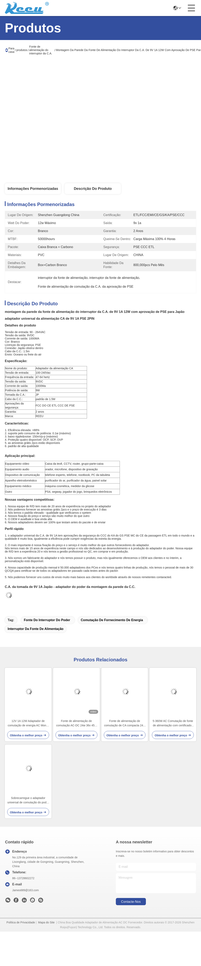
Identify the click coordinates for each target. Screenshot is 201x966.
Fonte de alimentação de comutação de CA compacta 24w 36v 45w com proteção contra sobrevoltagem (124, 723)
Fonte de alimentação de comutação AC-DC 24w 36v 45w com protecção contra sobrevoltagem (76, 723)
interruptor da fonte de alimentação (36, 629)
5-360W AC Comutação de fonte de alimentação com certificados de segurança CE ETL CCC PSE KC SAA (173, 723)
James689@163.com (25, 890)
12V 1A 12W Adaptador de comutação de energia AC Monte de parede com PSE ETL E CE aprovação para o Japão (28, 723)
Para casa (11, 50)
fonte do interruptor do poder (47, 620)
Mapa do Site (46, 922)
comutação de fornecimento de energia (112, 620)
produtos (21, 50)
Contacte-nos (131, 901)
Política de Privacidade (20, 922)
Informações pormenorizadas (33, 189)
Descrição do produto (93, 189)
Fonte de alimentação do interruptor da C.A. (40, 50)
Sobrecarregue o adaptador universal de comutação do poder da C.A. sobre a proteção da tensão (28, 800)
